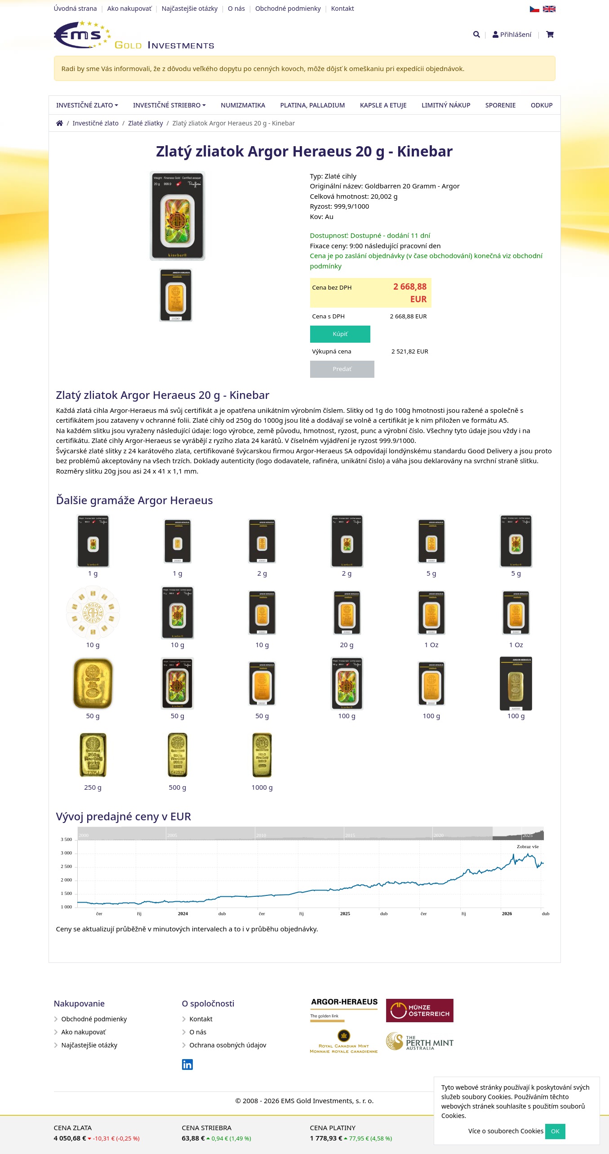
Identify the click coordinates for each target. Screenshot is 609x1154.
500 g (178, 787)
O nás (236, 8)
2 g (262, 572)
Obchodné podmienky (288, 8)
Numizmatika (243, 105)
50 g (93, 715)
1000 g (262, 787)
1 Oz (431, 644)
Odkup (542, 105)
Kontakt (342, 8)
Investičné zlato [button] (84, 105)
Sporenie (500, 105)
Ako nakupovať (129, 8)
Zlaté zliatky (145, 123)
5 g (431, 572)
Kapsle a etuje (383, 105)
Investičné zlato (96, 123)
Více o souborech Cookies (505, 1131)
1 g (93, 572)
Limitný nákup (446, 105)
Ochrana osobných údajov (224, 1045)
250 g (93, 787)
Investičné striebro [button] (166, 105)
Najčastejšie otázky (190, 8)
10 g (93, 644)
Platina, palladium (312, 105)
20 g (347, 644)
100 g (347, 715)
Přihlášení (515, 34)
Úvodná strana (75, 8)
